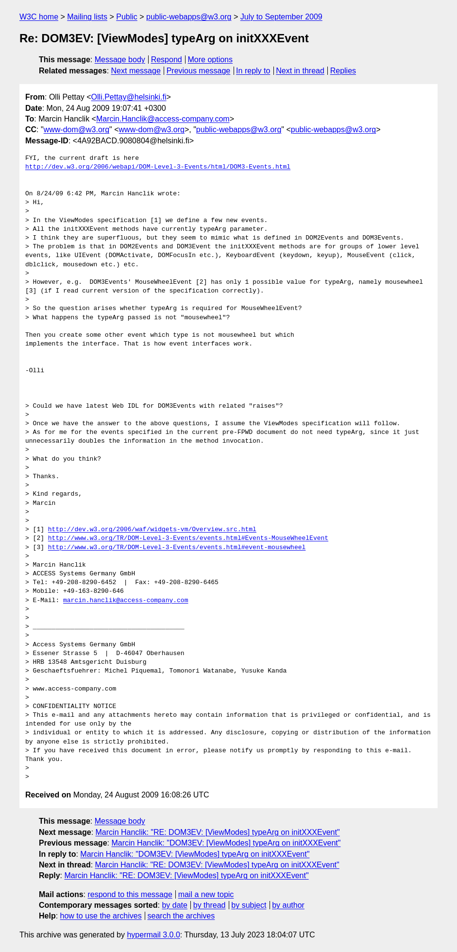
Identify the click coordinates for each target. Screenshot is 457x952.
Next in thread (300, 71)
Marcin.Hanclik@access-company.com (163, 119)
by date (174, 905)
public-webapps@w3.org (188, 17)
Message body (120, 59)
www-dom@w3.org (76, 129)
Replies (343, 71)
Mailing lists (87, 17)
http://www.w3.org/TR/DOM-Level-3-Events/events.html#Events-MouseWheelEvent (188, 538)
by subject (248, 905)
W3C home (38, 17)
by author (288, 905)
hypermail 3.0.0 (153, 935)
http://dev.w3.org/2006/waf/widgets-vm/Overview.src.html (152, 529)
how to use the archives (101, 916)
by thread (209, 905)
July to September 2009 (281, 17)
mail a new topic (206, 894)
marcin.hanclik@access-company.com (125, 600)
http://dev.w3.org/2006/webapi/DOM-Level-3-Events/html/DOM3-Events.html (157, 167)
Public (126, 17)
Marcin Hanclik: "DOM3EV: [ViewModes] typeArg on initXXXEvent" (225, 843)
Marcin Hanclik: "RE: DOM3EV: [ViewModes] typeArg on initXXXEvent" (218, 832)
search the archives (181, 916)
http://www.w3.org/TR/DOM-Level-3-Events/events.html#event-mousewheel (176, 547)
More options (210, 59)
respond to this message (129, 894)
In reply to (253, 71)
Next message (136, 71)
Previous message (199, 71)
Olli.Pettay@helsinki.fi (129, 97)
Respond (166, 59)
